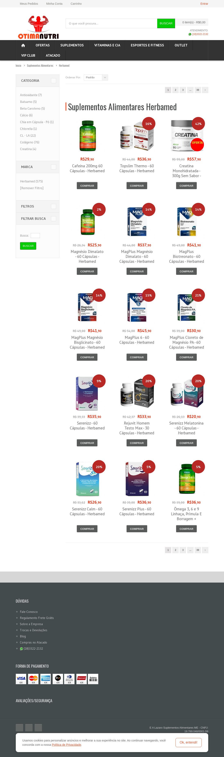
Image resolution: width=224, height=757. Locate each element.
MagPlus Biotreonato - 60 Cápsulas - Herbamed (186, 256)
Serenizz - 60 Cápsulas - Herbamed (87, 425)
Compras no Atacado (33, 642)
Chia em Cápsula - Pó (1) (37, 122)
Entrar (204, 3)
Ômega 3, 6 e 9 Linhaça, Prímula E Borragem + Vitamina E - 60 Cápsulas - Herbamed (186, 519)
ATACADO (53, 55)
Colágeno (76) (29, 142)
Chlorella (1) (28, 129)
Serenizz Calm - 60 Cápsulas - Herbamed (87, 511)
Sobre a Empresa (31, 624)
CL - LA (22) (28, 135)
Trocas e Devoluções (33, 630)
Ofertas (43, 45)
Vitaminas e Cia (107, 45)
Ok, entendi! (188, 742)
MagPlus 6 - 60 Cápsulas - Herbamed (136, 340)
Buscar (166, 23)
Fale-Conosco (29, 612)
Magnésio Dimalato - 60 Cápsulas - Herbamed (87, 256)
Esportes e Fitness (147, 45)
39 (197, 90)
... (190, 90)
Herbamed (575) (31, 181)
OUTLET (181, 45)
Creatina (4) (28, 149)
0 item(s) (190, 22)
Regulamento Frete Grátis (37, 618)
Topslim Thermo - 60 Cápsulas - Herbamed (136, 168)
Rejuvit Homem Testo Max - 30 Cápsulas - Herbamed (136, 428)
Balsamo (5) (28, 102)
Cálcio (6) (26, 115)
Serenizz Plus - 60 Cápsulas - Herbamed (136, 511)
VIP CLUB (28, 55)
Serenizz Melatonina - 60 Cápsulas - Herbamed (186, 428)
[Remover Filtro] (31, 188)
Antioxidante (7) (31, 95)
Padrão (90, 77)
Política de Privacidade (66, 744)
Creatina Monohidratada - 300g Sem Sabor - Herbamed (186, 173)
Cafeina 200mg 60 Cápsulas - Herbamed (87, 168)
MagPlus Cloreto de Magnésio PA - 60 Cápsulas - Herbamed (186, 342)
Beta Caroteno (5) (32, 108)
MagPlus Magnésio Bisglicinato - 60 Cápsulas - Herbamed (87, 342)
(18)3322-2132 (198, 34)
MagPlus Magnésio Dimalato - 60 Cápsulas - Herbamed (136, 256)
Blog (23, 636)
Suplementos (72, 45)
